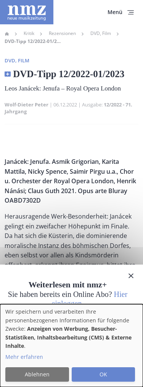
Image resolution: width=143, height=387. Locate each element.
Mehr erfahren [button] (24, 356)
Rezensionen (62, 33)
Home (7, 34)
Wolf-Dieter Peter (26, 104)
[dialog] (71, 345)
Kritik (29, 33)
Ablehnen (37, 374)
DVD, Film (100, 33)
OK (103, 374)
